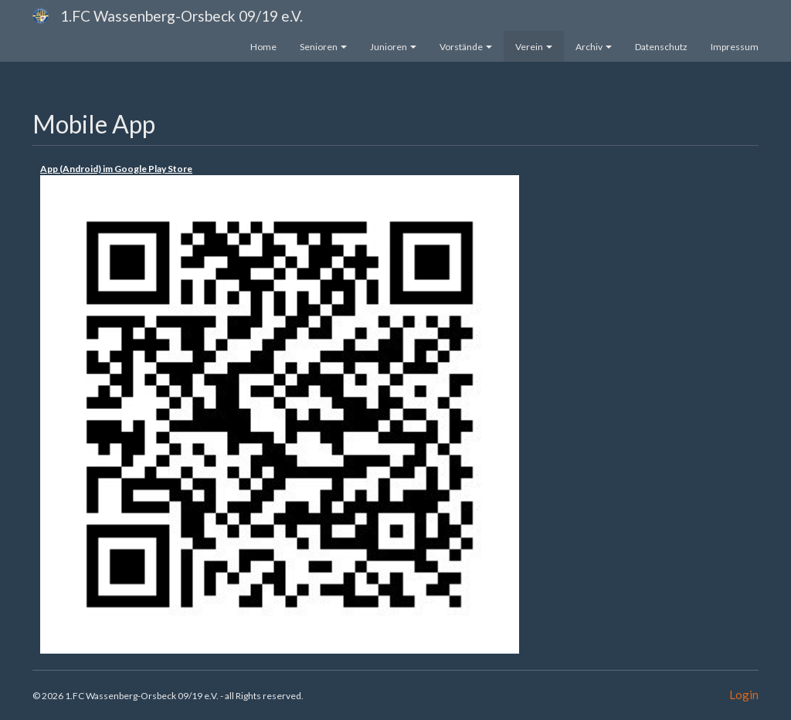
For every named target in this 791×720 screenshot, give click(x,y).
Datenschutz (661, 46)
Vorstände (466, 46)
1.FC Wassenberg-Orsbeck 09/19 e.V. (181, 16)
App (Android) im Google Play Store (116, 168)
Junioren (393, 46)
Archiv (593, 46)
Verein (533, 46)
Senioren (323, 46)
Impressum (735, 46)
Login (744, 694)
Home (263, 46)
